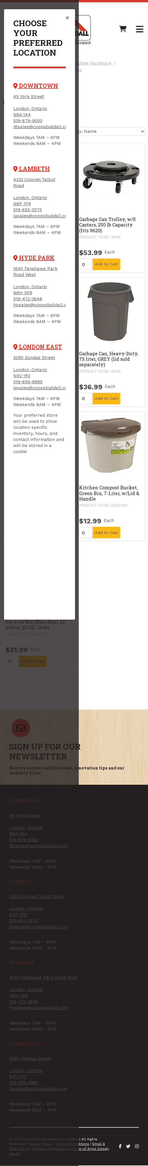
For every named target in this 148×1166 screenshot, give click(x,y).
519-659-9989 (31, 350)
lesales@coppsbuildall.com (46, 356)
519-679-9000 (31, 101)
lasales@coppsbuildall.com (46, 190)
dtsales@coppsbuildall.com (46, 107)
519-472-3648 (31, 267)
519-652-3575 (31, 184)
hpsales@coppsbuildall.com (46, 273)
